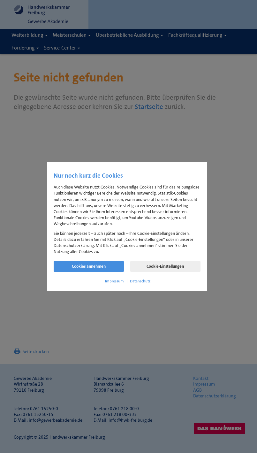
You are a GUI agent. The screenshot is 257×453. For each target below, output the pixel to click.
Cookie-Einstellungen (165, 266)
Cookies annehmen (89, 266)
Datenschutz (140, 281)
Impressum (114, 281)
